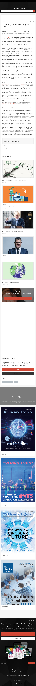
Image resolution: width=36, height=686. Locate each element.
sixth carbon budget (19, 49)
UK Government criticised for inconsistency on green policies (14, 180)
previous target (7, 37)
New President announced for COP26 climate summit (13, 257)
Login (33, 1)
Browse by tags (19, 675)
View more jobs (31, 663)
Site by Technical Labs (18, 680)
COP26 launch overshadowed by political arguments (12, 231)
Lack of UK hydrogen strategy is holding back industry (13, 206)
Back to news (6, 145)
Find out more (18, 298)
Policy (5, 21)
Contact (15, 675)
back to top (31, 620)
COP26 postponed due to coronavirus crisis (10, 282)
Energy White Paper (20, 84)
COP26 (11, 382)
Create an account (18, 373)
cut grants (7, 98)
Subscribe (28, 1)
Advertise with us (26, 675)
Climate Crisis (5, 382)
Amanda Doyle (12, 140)
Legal (8, 675)
